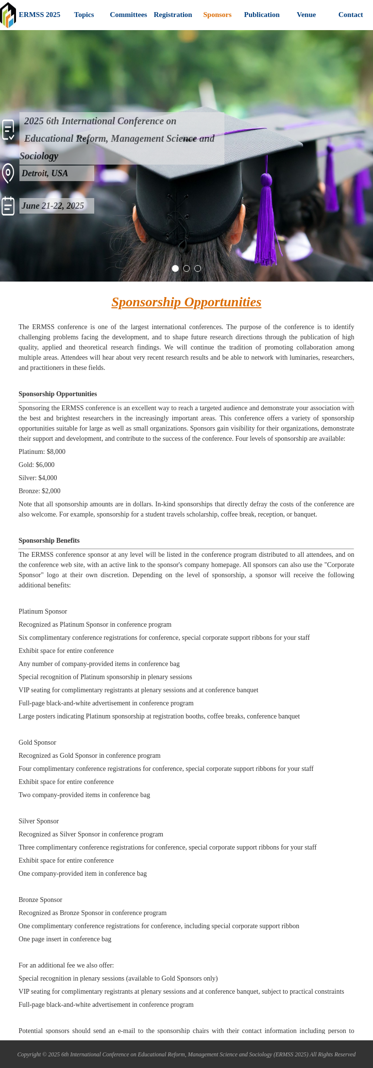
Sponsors (217, 14)
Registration (173, 14)
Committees (128, 14)
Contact (351, 14)
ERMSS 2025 (39, 14)
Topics (84, 14)
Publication (261, 14)
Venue (306, 14)
